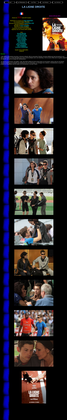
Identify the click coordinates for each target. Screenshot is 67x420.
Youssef (21, 42)
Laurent (29, 23)
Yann (21, 46)
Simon (24, 25)
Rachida (21, 33)
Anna (21, 43)
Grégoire (21, 44)
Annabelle (21, 47)
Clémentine (21, 36)
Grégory (21, 39)
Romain (21, 41)
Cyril (21, 34)
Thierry (21, 38)
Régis (28, 20)
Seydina (21, 37)
